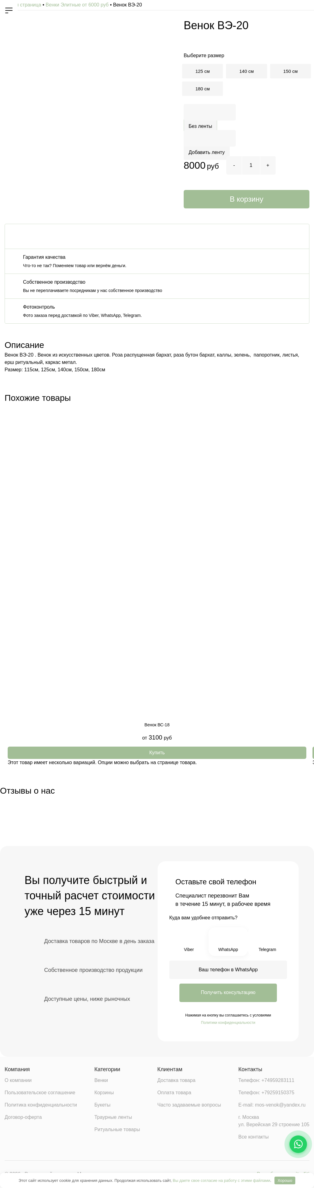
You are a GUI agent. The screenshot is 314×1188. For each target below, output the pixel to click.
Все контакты (253, 1137)
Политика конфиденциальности (41, 1105)
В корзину (246, 199)
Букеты (102, 1105)
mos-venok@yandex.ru (280, 1105)
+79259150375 (278, 1093)
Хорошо (285, 1180)
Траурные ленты (113, 1118)
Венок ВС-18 (157, 724)
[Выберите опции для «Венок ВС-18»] (157, 753)
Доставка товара (176, 1081)
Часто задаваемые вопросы (189, 1105)
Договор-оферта (23, 1118)
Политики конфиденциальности (228, 1022)
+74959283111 (278, 1081)
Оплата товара (174, 1093)
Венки (101, 1081)
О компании (18, 1081)
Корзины (104, 1093)
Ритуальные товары (117, 1130)
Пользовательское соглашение (40, 1093)
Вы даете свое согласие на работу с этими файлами (221, 1180)
